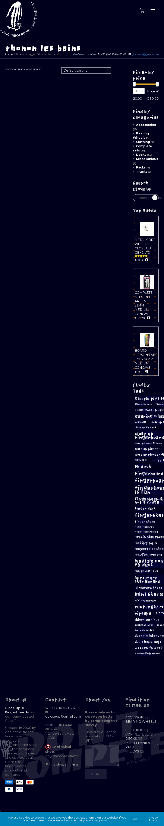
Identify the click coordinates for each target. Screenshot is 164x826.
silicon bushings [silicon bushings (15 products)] (147, 620)
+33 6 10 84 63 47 (63, 708)
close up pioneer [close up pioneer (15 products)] (147, 449)
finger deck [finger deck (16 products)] (145, 508)
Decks (141, 155)
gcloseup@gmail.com (145, 54)
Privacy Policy (153, 819)
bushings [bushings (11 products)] (140, 422)
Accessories (146, 125)
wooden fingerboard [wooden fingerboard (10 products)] (147, 653)
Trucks (141, 172)
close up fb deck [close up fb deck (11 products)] (145, 427)
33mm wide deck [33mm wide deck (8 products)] (143, 404)
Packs (141, 167)
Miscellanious (147, 159)
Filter (139, 90)
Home (9, 54)
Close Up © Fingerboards (17, 710)
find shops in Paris (63, 764)
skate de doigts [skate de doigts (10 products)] (144, 630)
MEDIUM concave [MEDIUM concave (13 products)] (148, 554)
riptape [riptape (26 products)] (143, 613)
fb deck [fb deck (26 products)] (143, 466)
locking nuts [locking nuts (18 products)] (146, 543)
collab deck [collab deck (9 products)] (141, 460)
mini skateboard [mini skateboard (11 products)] (146, 600)
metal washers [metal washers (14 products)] (146, 571)
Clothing (143, 142)
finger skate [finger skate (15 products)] (145, 522)
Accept (138, 818)
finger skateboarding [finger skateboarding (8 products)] (146, 532)
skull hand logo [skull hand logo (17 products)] (148, 642)
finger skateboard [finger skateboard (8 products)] (144, 527)
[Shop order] (86, 70)
